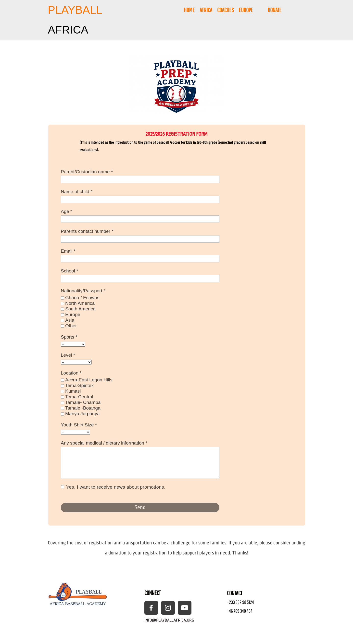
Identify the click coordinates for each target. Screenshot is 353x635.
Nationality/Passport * (83, 290)
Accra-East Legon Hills (88, 379)
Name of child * (76, 191)
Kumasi (73, 391)
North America (80, 303)
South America (80, 308)
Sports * (69, 337)
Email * (68, 251)
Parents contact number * (87, 231)
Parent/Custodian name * (87, 171)
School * (69, 270)
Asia (69, 320)
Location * (71, 373)
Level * (68, 355)
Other (71, 325)
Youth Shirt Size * (79, 424)
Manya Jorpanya (82, 413)
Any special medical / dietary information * (104, 443)
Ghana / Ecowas (82, 297)
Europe (72, 314)
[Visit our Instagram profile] (168, 608)
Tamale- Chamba (83, 402)
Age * (66, 211)
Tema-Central (79, 396)
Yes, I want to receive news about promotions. (116, 487)
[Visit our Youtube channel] (184, 608)
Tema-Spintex (79, 385)
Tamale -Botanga (83, 408)
